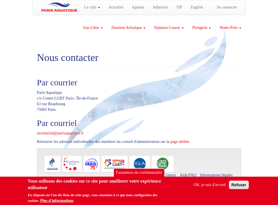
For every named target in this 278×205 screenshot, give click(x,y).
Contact (170, 175)
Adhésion (160, 7)
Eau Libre (93, 28)
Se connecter (227, 7)
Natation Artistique (128, 28)
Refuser (238, 187)
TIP (179, 7)
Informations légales (216, 175)
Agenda (138, 7)
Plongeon (201, 28)
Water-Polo (230, 28)
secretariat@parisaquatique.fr (60, 133)
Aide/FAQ (188, 175)
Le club (92, 7)
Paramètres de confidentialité (139, 174)
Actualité (116, 7)
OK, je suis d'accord (209, 187)
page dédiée (179, 142)
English (197, 7)
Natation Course (169, 28)
